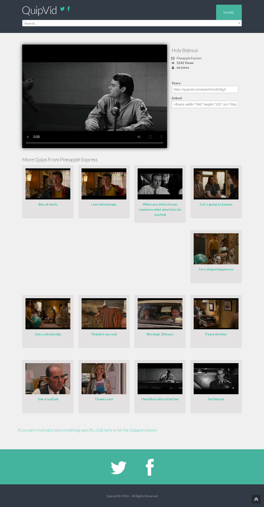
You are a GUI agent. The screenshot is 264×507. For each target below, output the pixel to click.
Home (229, 12)
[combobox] (132, 23)
